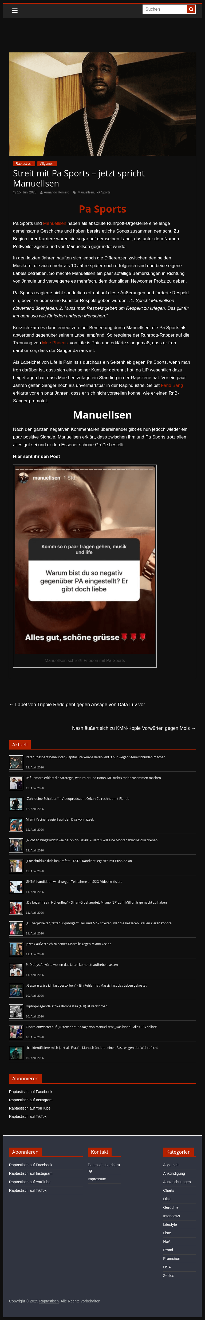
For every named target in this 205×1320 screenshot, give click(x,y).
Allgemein (47, 163)
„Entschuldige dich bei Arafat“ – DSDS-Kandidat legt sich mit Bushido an (79, 861)
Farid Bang (172, 385)
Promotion (171, 1258)
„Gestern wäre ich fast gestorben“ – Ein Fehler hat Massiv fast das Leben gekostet (86, 985)
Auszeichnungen (177, 1182)
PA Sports (103, 192)
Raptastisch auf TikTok (27, 1116)
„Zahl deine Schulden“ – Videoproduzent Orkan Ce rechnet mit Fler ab (77, 798)
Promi (168, 1250)
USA (167, 1267)
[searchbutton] (191, 9)
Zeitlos (168, 1275)
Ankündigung (174, 1173)
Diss (166, 1199)
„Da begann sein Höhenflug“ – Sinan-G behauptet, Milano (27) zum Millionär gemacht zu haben (96, 902)
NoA (166, 1241)
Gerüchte (171, 1207)
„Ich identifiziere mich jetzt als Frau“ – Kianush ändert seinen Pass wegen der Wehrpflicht (92, 1047)
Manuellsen (86, 192)
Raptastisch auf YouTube (29, 1108)
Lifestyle (170, 1224)
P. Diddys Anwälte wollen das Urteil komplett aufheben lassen (72, 964)
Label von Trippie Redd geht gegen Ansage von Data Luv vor (77, 704)
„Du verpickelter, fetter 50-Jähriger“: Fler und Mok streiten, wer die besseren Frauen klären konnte (99, 923)
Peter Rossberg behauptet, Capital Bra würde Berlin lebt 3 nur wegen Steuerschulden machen (95, 757)
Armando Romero (56, 192)
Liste (167, 1233)
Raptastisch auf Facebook (30, 1092)
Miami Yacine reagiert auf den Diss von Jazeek (60, 819)
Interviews (171, 1216)
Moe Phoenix (55, 342)
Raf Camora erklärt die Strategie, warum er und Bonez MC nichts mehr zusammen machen (93, 778)
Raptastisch (24, 163)
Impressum (97, 1179)
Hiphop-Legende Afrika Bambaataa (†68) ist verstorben (67, 1006)
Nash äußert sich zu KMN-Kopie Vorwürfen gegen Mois (134, 728)
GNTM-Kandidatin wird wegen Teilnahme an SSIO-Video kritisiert (74, 881)
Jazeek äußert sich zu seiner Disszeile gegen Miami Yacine (68, 944)
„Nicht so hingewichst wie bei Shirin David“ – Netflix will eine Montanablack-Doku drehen (92, 840)
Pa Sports (102, 209)
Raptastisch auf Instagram (31, 1100)
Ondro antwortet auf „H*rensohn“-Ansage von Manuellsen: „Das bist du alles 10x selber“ (91, 1027)
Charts (168, 1190)
